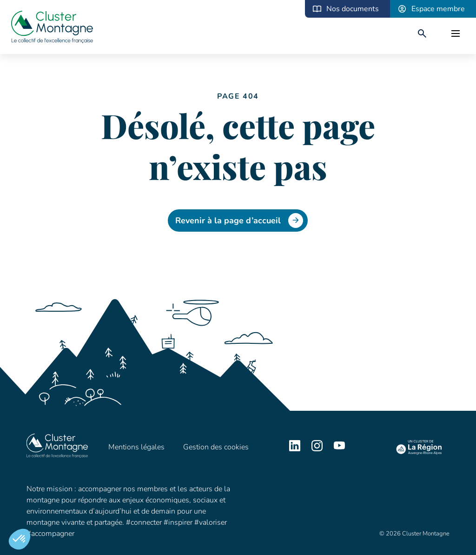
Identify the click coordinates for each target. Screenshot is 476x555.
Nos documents (352, 9)
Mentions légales (136, 447)
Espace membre (438, 9)
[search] (422, 33)
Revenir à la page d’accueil (239, 220)
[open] (455, 33)
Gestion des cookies (216, 447)
